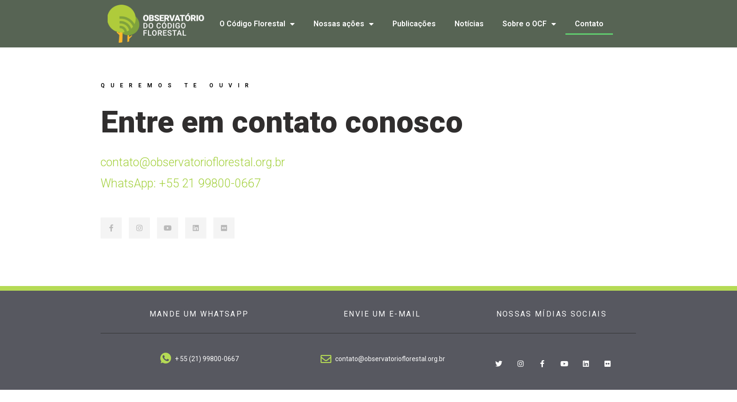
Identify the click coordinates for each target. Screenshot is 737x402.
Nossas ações (344, 23)
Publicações (414, 23)
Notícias (469, 23)
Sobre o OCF (529, 23)
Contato (589, 23)
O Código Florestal (257, 23)
